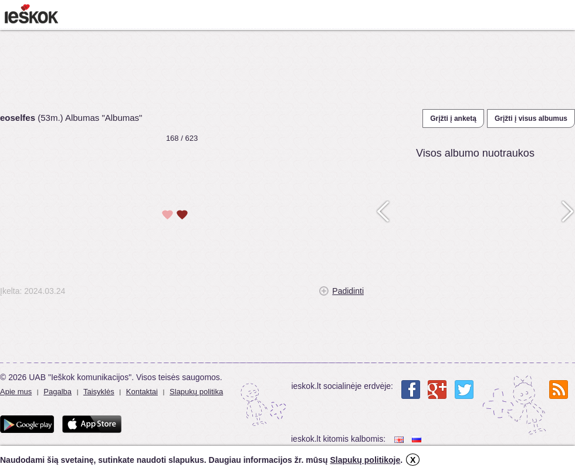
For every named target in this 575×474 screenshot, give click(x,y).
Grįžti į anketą (453, 118)
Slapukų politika (196, 391)
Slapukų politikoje (365, 460)
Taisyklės (98, 391)
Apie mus (16, 391)
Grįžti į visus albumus (531, 118)
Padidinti (348, 291)
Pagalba (57, 391)
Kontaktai (142, 391)
